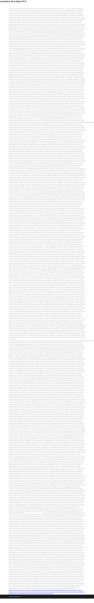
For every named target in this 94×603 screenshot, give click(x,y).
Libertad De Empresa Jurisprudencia (16, 590)
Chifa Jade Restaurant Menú (23, 593)
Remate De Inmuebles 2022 (26, 592)
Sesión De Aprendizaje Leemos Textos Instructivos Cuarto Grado (46, 592)
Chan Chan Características (48, 593)
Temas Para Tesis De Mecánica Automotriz (33, 590)
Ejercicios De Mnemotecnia (36, 593)
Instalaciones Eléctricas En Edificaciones (69, 592)
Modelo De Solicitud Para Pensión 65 (69, 590)
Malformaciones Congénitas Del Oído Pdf (52, 590)
